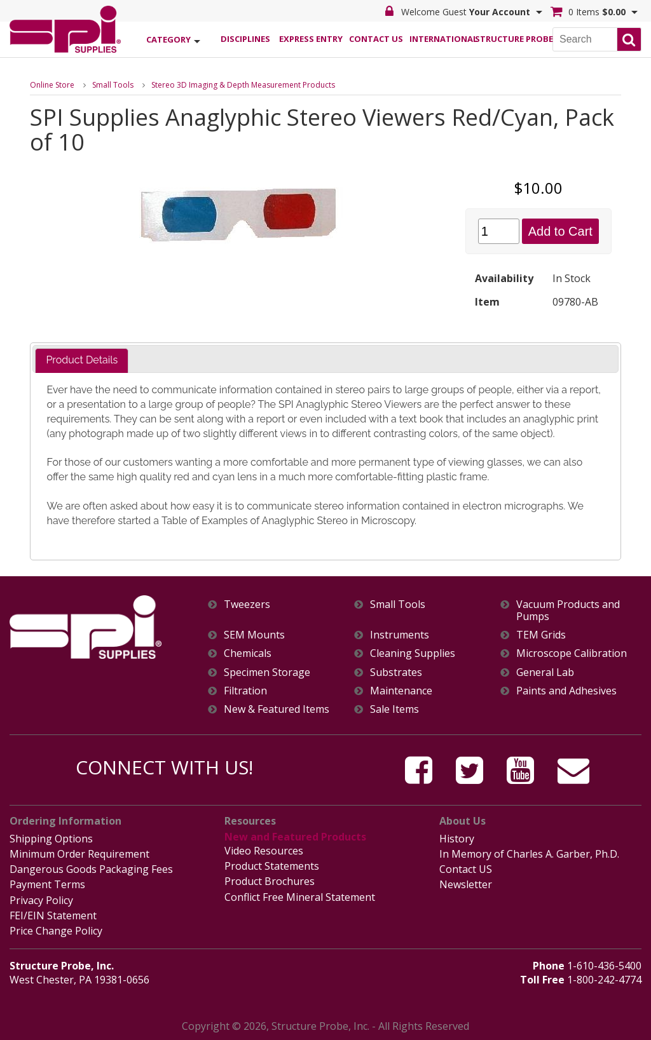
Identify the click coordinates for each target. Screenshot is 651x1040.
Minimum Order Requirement (79, 854)
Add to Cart (560, 231)
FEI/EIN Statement (53, 915)
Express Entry (311, 38)
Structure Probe (507, 38)
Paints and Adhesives (566, 691)
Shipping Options (51, 839)
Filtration (245, 691)
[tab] (81, 360)
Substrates (396, 672)
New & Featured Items (276, 709)
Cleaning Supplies (412, 653)
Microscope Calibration (571, 653)
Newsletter (465, 884)
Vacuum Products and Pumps (568, 610)
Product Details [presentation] (82, 360)
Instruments (399, 635)
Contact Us (376, 38)
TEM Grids (541, 635)
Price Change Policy (56, 931)
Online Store (52, 84)
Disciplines (245, 38)
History (456, 839)
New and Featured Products (295, 837)
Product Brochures (269, 881)
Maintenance (401, 691)
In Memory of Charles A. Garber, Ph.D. (529, 854)
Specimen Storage (267, 672)
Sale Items (394, 709)
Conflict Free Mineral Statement (299, 897)
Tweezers (247, 604)
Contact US (465, 869)
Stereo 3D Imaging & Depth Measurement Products (243, 84)
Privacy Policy (41, 900)
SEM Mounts (254, 635)
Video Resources (263, 851)
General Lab (545, 672)
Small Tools (113, 84)
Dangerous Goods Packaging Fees (91, 869)
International (441, 38)
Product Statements (271, 866)
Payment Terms (47, 884)
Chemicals (247, 653)
